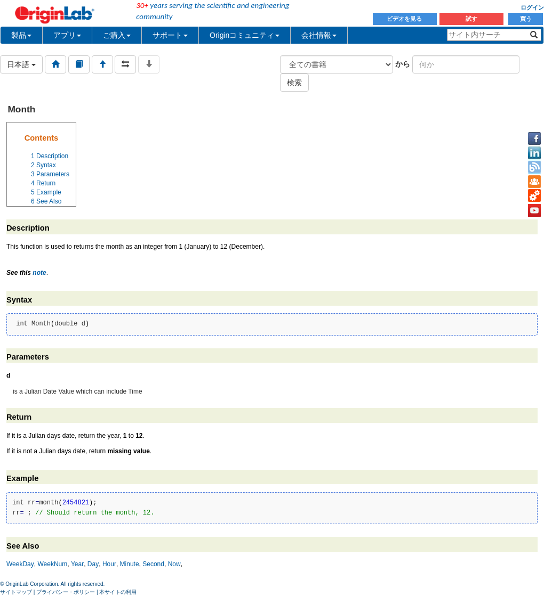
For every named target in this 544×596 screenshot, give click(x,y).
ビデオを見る (405, 18)
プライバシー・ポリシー (65, 592)
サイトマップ (16, 592)
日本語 (21, 64)
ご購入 (117, 35)
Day (93, 564)
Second (153, 564)
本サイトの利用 (118, 592)
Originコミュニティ (244, 35)
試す (471, 18)
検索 (294, 82)
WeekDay (20, 564)
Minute (129, 564)
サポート (170, 35)
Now (174, 564)
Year (77, 564)
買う (526, 18)
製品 (21, 35)
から (402, 64)
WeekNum (52, 564)
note (39, 272)
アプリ (67, 35)
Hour (109, 564)
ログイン (532, 7)
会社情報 (319, 35)
